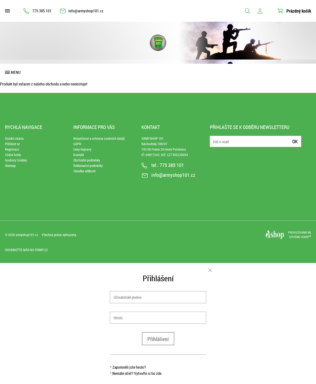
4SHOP (306, 237)
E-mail (214, 138)
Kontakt (78, 154)
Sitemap (10, 165)
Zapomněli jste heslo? (129, 367)
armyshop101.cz (27, 234)
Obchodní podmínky (86, 160)
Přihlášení (158, 339)
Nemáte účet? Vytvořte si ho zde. (137, 373)
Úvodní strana (14, 138)
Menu (15, 72)
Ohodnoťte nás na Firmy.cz (26, 249)
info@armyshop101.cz (85, 11)
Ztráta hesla (13, 154)
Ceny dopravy (82, 149)
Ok (295, 141)
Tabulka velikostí (84, 171)
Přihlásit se (12, 143)
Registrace (12, 149)
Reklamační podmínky (88, 165)
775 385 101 (42, 11)
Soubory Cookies (16, 160)
